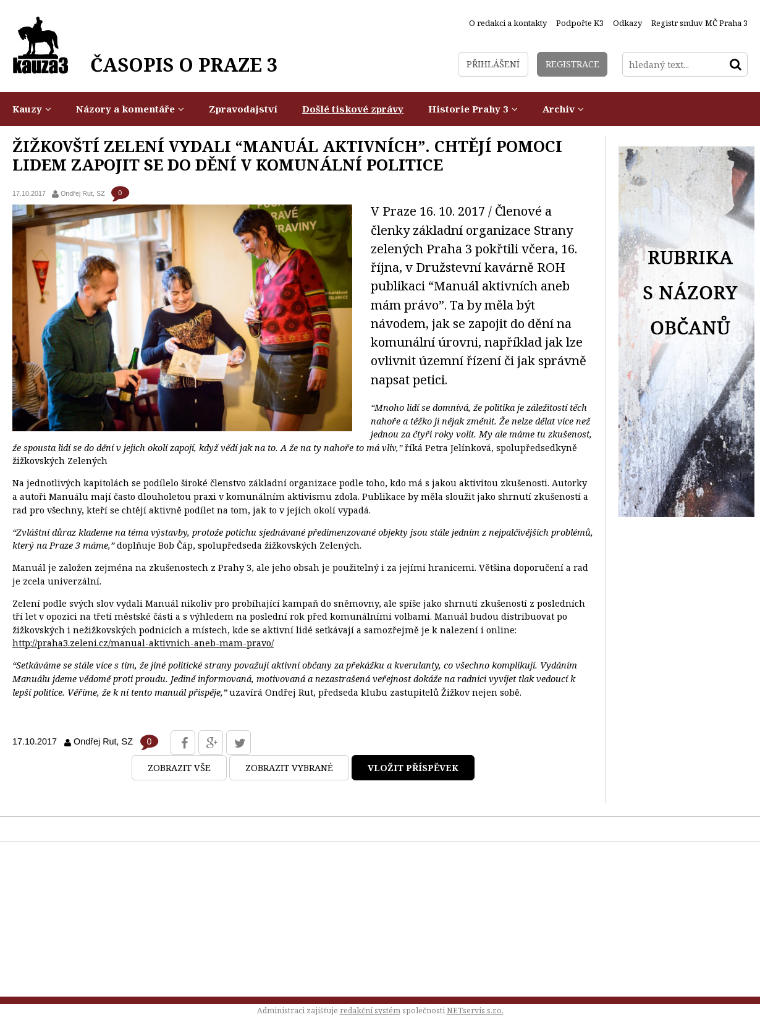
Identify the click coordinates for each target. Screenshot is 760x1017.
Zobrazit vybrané (289, 768)
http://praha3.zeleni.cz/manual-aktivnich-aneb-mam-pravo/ (143, 643)
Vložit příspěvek (413, 768)
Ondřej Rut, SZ (83, 193)
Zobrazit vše (179, 768)
